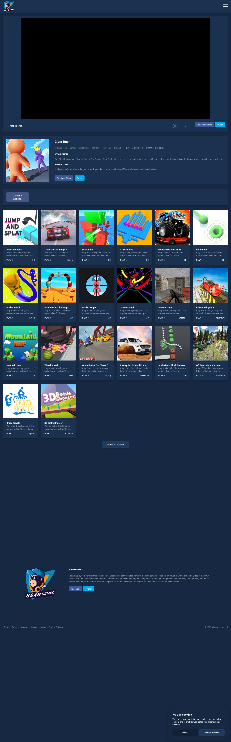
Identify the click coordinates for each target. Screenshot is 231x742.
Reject (185, 732)
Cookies (25, 734)
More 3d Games (115, 551)
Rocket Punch (13, 414)
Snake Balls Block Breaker (171, 472)
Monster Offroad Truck (169, 356)
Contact (35, 734)
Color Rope (201, 356)
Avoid (73, 148)
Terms (7, 734)
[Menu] (225, 6)
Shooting (183, 425)
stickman (147, 148)
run (127, 148)
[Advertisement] (139, 197)
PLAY (8, 367)
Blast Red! (87, 356)
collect (118, 148)
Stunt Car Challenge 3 (55, 356)
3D (66, 148)
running (159, 148)
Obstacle (84, 148)
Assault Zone (165, 414)
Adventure (220, 425)
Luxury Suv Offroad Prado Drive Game (139, 472)
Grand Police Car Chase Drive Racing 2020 (103, 472)
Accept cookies (212, 732)
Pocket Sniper (89, 414)
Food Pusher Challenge (56, 414)
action (136, 148)
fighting (106, 148)
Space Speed (127, 414)
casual (95, 148)
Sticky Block (126, 356)
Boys (70, 482)
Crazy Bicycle (13, 530)
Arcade (58, 148)
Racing (70, 367)
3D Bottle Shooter (53, 530)
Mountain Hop (13, 472)
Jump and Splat (14, 356)
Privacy (15, 734)
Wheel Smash (51, 472)
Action (32, 425)
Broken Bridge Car (205, 414)
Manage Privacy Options (51, 734)
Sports (32, 540)
